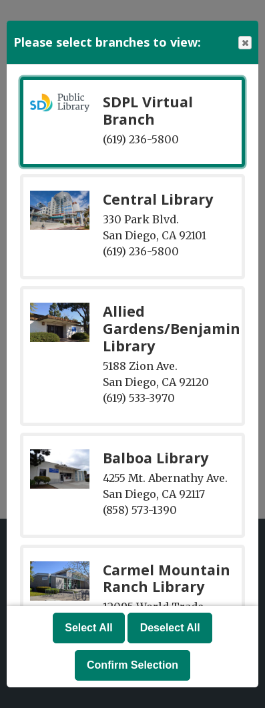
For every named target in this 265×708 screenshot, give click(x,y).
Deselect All (170, 627)
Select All (88, 627)
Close (244, 43)
